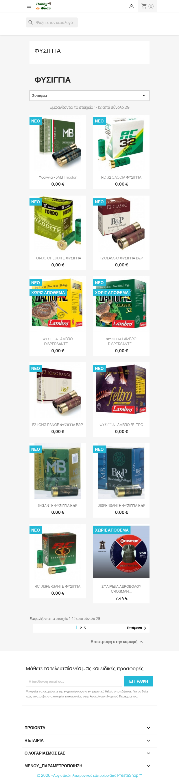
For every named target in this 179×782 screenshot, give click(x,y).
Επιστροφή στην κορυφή (117, 642)
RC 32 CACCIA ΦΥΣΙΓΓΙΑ (121, 177)
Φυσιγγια (47, 50)
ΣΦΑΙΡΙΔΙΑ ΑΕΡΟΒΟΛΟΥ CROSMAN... (121, 589)
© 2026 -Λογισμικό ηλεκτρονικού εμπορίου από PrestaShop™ (89, 775)
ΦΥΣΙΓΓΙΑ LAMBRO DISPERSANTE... (57, 341)
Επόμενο (137, 628)
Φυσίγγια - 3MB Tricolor (57, 177)
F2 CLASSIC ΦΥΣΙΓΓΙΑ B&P (121, 258)
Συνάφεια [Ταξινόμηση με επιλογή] (89, 96)
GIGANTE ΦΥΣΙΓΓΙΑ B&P (57, 505)
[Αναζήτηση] (52, 22)
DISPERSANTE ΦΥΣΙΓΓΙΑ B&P (121, 505)
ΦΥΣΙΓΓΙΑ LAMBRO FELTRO (121, 424)
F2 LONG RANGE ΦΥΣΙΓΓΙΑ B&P (57, 424)
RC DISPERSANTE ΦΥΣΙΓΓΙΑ (57, 586)
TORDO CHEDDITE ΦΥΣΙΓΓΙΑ (57, 258)
